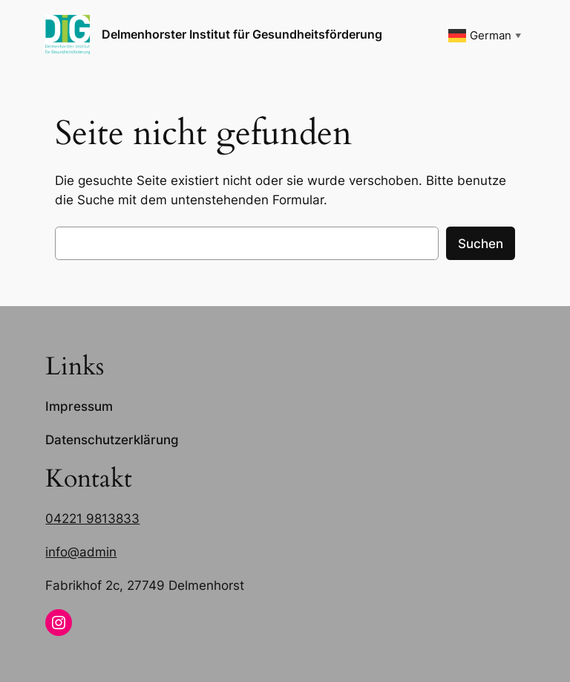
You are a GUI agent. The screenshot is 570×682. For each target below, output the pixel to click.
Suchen (480, 243)
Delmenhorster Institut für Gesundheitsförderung (242, 34)
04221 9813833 (92, 518)
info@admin (81, 552)
